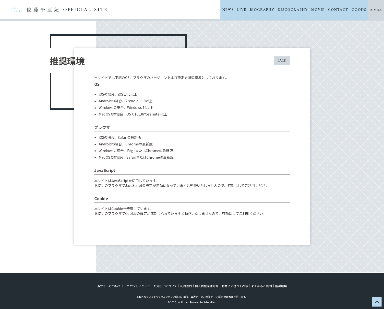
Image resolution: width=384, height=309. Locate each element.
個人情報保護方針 (206, 285)
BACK (281, 60)
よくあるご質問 (261, 285)
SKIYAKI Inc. (209, 302)
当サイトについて (109, 285)
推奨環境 (280, 285)
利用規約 (186, 285)
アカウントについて (137, 285)
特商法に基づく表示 (234, 285)
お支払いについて (165, 285)
